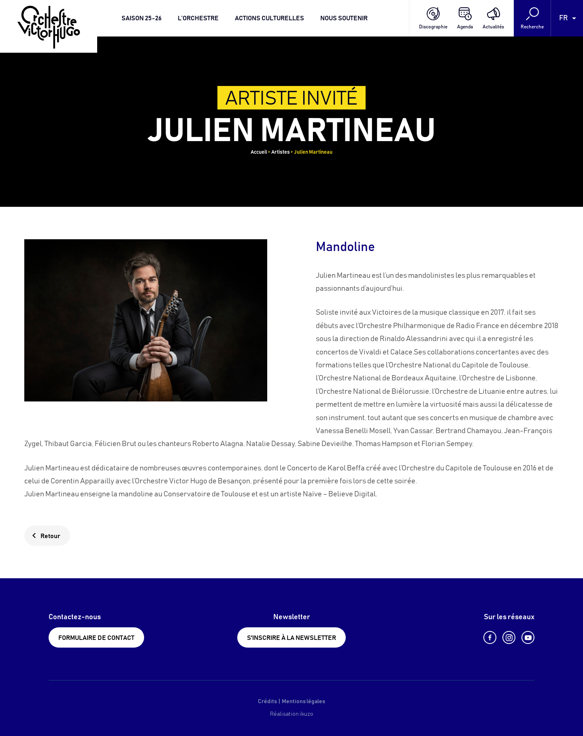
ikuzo (306, 714)
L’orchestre (198, 18)
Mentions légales (303, 701)
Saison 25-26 (141, 18)
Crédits (267, 701)
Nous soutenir (344, 18)
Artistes (280, 152)
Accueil (259, 152)
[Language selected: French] (567, 18)
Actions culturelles (269, 18)
